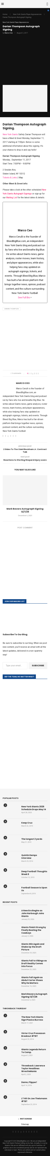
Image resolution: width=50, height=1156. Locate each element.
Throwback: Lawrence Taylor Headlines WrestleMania (33, 1068)
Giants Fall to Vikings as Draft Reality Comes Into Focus (34, 963)
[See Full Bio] (31, 297)
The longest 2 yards (31, 839)
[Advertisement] (25, 341)
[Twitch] (31, 1131)
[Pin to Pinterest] (34, 373)
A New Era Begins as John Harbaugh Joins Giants (32, 913)
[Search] (47, 4)
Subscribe (38, 665)
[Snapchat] (34, 1131)
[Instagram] (18, 1131)
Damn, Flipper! (29, 1082)
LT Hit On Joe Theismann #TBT (34, 1100)
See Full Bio (24, 297)
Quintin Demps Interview (29, 856)
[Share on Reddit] (36, 373)
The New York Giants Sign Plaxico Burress (32, 1018)
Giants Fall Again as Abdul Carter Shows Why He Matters (32, 980)
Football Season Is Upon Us (34, 889)
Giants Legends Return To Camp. (33, 1051)
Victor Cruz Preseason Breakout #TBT (33, 1034)
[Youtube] (26, 1131)
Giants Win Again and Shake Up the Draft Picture (32, 947)
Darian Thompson (11, 309)
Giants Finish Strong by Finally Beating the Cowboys (33, 930)
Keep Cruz (26, 822)
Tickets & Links (10, 177)
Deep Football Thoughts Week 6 (34, 873)
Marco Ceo (9, 33)
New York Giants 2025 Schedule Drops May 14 (33, 808)
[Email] (23, 1131)
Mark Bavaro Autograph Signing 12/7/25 (25, 510)
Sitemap (25, 1124)
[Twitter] (15, 1131)
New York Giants (10, 134)
